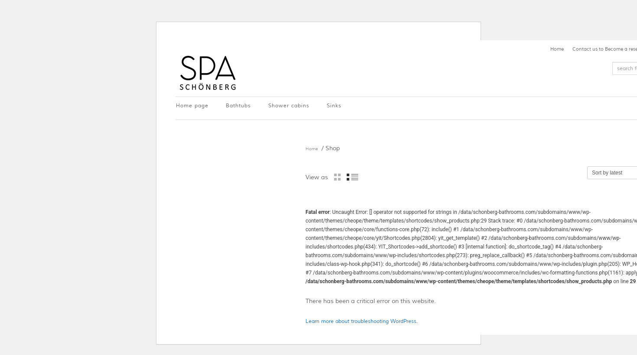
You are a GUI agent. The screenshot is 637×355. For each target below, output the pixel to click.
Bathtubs (238, 106)
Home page (192, 106)
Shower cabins (288, 106)
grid (337, 177)
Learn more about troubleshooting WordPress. (362, 321)
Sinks (334, 106)
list (352, 177)
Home (557, 49)
